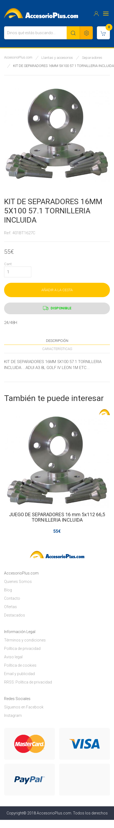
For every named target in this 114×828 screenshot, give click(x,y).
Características (57, 349)
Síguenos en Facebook (24, 707)
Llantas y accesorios (57, 58)
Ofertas (10, 607)
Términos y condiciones (25, 640)
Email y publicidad (19, 674)
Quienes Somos (18, 581)
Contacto (12, 598)
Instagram (13, 715)
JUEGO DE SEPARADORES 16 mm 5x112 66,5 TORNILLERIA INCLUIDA (57, 517)
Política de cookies (20, 665)
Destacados (14, 615)
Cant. (8, 264)
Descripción (57, 341)
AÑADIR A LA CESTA (57, 290)
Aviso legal (13, 657)
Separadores (92, 58)
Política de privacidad (22, 648)
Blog (8, 590)
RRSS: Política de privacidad (28, 682)
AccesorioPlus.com (18, 57)
